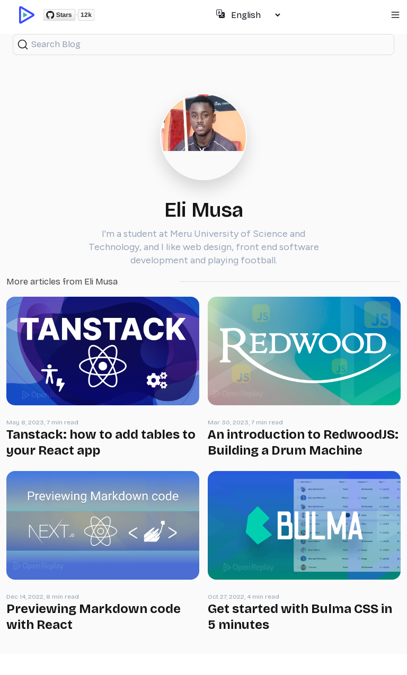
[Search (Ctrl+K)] (203, 44)
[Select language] (255, 15)
